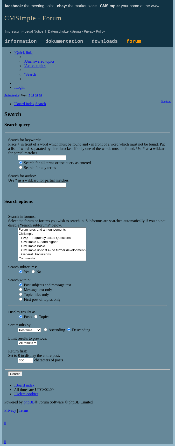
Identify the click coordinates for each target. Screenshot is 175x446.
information (21, 41)
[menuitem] (39, 61)
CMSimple (52, 234)
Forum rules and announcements (52, 230)
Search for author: (22, 176)
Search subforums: (22, 267)
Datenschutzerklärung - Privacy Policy (76, 31)
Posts (25, 317)
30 (36, 95)
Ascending (54, 330)
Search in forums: (22, 216)
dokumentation (64, 41)
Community (52, 258)
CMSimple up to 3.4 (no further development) (52, 250)
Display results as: (22, 312)
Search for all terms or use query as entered (55, 163)
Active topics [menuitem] (11, 95)
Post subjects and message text (45, 285)
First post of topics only (40, 299)
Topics (41, 317)
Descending (79, 330)
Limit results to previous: (27, 338)
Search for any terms (37, 168)
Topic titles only (34, 294)
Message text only (35, 290)
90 (40, 95)
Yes (24, 272)
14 (32, 95)
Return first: (17, 351)
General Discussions (52, 254)
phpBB (29, 402)
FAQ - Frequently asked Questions (52, 238)
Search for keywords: (24, 140)
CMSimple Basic (52, 246)
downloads (105, 41)
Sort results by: (20, 325)
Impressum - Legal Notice (24, 31)
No (36, 272)
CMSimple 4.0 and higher (52, 242)
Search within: (19, 280)
